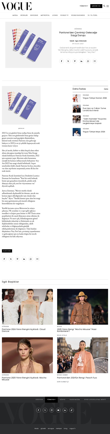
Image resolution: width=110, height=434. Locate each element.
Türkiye (51, 399)
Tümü (106, 89)
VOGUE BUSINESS (78, 15)
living (65, 428)
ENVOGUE (34, 15)
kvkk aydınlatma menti (95, 399)
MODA (15, 15)
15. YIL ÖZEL (92, 15)
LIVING (55, 15)
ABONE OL (96, 6)
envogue (51, 428)
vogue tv (72, 428)
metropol (59, 428)
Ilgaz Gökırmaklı (80, 41)
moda (37, 428)
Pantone (7, 251)
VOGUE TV (64, 15)
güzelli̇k (43, 428)
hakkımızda (75, 399)
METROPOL (45, 15)
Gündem (78, 29)
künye (62, 399)
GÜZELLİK (24, 15)
